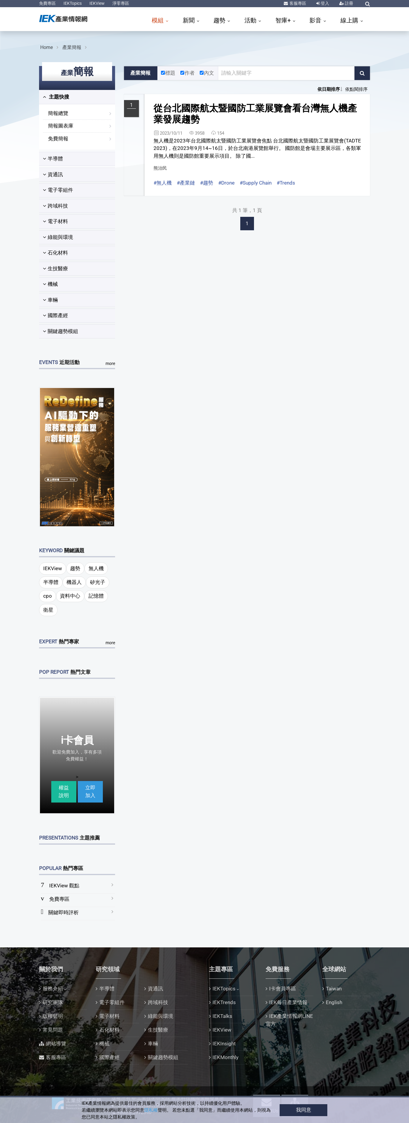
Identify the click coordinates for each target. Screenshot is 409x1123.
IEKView (97, 3)
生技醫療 (55, 268)
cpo (47, 596)
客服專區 (297, 3)
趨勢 (220, 20)
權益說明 (64, 791)
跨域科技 (55, 206)
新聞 (189, 20)
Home (46, 47)
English (334, 1002)
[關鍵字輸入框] (286, 73)
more (110, 363)
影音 (316, 20)
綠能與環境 (58, 237)
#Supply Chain (256, 183)
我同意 (303, 1110)
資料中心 (70, 596)
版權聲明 (53, 1016)
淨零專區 (120, 3)
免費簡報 (58, 139)
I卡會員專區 (282, 989)
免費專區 (47, 3)
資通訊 (53, 174)
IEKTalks (222, 1016)
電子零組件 (58, 190)
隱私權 (151, 1110)
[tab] (77, 97)
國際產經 (55, 315)
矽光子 (97, 582)
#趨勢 (206, 183)
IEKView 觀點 (64, 886)
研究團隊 (53, 1002)
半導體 (53, 159)
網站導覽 (56, 1044)
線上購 (350, 20)
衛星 (48, 610)
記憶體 (96, 596)
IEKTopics (72, 3)
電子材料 (55, 221)
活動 (251, 20)
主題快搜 (56, 97)
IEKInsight (224, 1044)
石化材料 (55, 253)
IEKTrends (224, 1002)
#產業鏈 (186, 183)
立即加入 (90, 791)
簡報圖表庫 (60, 126)
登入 (324, 3)
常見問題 (53, 1030)
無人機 (96, 568)
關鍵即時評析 (63, 912)
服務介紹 (53, 989)
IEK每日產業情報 (288, 1002)
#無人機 (163, 183)
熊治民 (160, 168)
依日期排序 (328, 89)
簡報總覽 (58, 113)
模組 (158, 20)
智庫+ (283, 20)
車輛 (50, 300)
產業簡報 (71, 47)
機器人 (74, 582)
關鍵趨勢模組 (60, 331)
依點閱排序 (356, 89)
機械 (50, 284)
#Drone (226, 183)
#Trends (286, 183)
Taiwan (334, 989)
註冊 (348, 3)
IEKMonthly (225, 1057)
